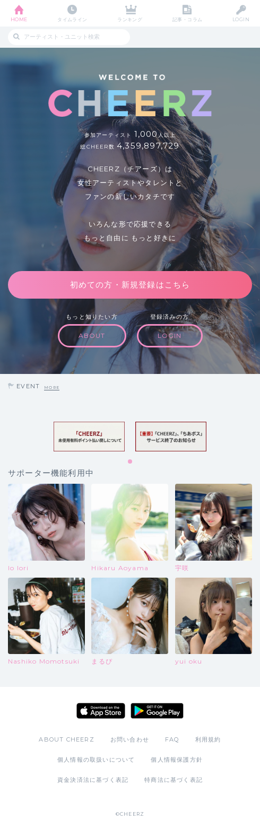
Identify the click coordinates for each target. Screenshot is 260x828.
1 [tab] (130, 462)
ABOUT (92, 335)
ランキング (129, 19)
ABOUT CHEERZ (66, 739)
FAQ (172, 739)
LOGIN (240, 19)
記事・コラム (187, 19)
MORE (51, 387)
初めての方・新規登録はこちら (130, 285)
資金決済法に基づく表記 (92, 779)
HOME (19, 19)
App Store (100, 711)
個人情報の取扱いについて (96, 759)
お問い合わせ (129, 739)
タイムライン (72, 19)
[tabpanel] (89, 436)
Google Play (157, 711)
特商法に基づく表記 (173, 779)
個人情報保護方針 (177, 759)
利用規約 (208, 739)
